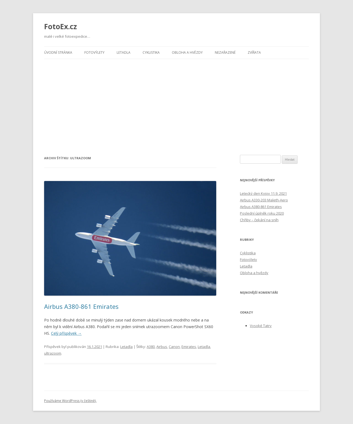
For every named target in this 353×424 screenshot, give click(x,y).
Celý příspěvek (66, 333)
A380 (151, 346)
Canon (174, 346)
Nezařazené (225, 52)
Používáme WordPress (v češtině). (70, 400)
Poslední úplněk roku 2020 (262, 213)
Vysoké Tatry (261, 325)
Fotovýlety (94, 52)
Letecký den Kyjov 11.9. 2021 (263, 193)
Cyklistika (151, 52)
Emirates (188, 346)
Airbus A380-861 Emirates (81, 306)
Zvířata (254, 52)
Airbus (161, 346)
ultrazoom (52, 353)
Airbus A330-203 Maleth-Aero (264, 200)
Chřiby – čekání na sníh (259, 219)
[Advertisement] (176, 100)
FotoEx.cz (60, 26)
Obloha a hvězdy (187, 52)
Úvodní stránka (58, 52)
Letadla (123, 52)
